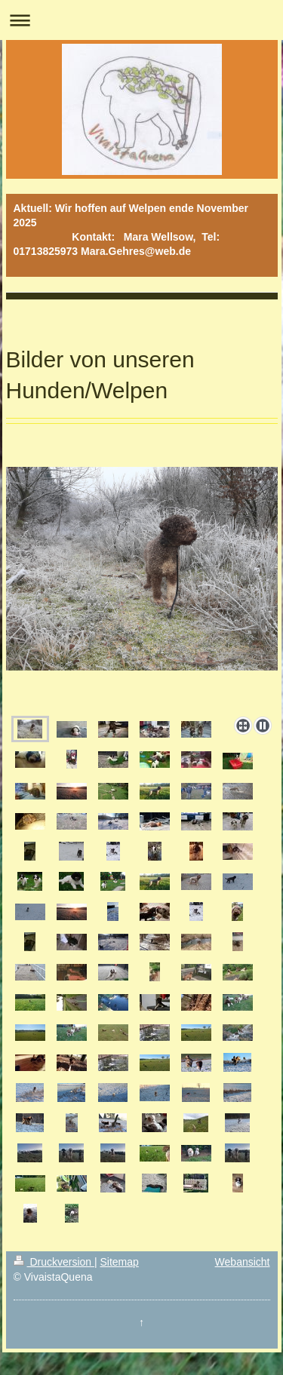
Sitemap (119, 1262)
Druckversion (54, 1262)
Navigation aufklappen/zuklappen (141, 20)
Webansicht (242, 1262)
